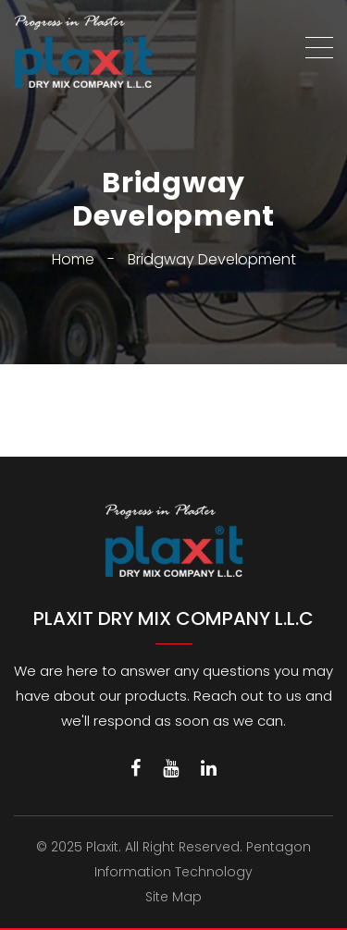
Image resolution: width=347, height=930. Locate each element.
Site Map (173, 896)
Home (73, 259)
